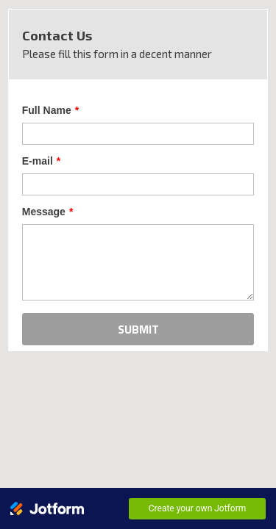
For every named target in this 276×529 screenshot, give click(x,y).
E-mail (34, 148)
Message (40, 200)
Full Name (43, 97)
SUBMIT (138, 320)
